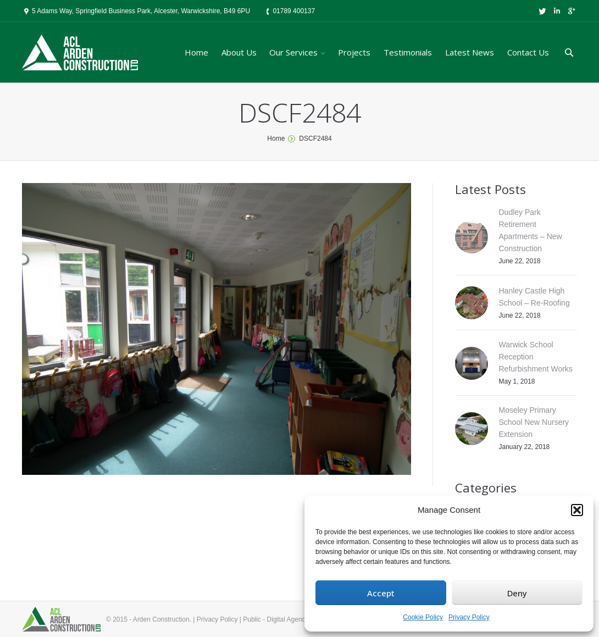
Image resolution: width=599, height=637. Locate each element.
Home (276, 138)
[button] (577, 510)
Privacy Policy (469, 617)
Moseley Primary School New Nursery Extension (534, 422)
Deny (517, 593)
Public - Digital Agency (275, 619)
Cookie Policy (423, 617)
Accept (381, 593)
